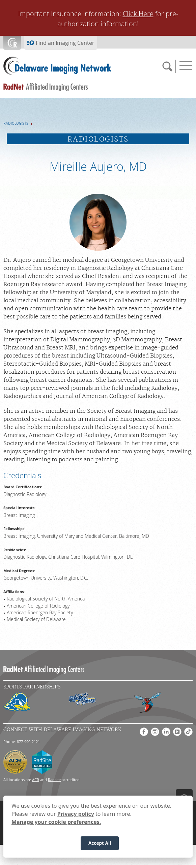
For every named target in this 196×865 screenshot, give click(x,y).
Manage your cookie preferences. (56, 823)
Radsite (54, 779)
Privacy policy (75, 815)
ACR (35, 779)
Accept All (99, 845)
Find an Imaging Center (65, 43)
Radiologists (15, 123)
